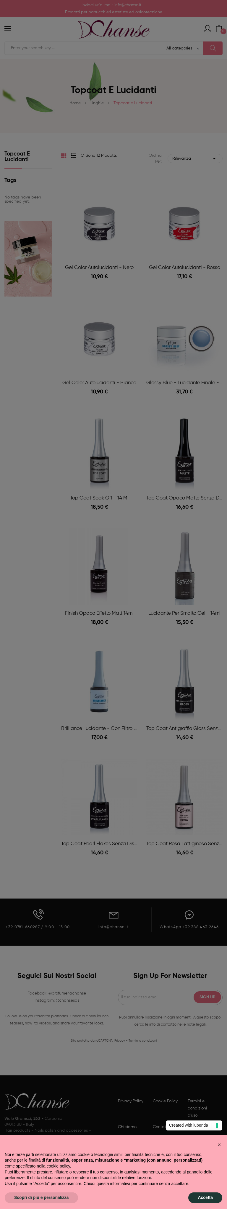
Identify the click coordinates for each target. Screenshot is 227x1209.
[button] (219, 1144)
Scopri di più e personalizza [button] (41, 1197)
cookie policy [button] (58, 1166)
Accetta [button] (205, 1197)
